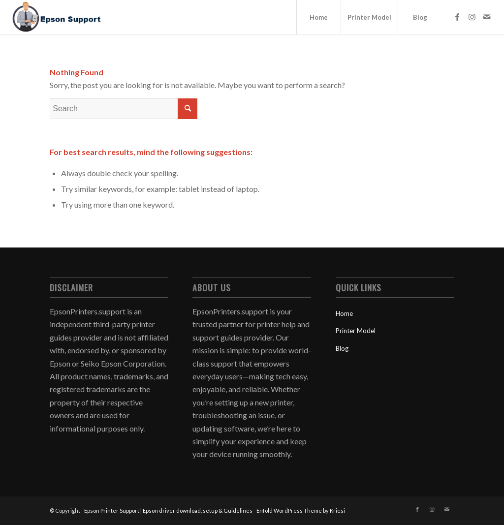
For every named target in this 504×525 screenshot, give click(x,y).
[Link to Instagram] (472, 16)
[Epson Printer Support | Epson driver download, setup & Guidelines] (56, 17)
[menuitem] (318, 17)
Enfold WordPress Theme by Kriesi (300, 510)
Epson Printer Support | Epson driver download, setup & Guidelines (168, 510)
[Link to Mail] (486, 16)
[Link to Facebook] (457, 16)
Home (344, 313)
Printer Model (356, 331)
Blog (342, 348)
